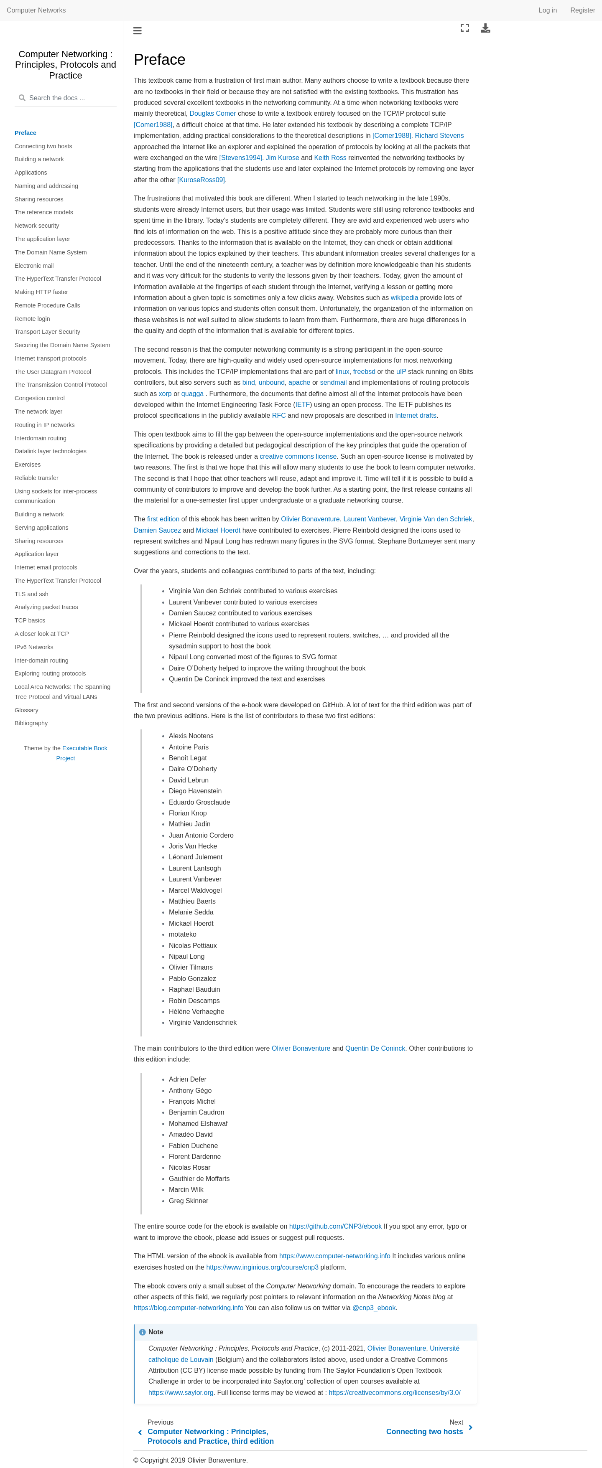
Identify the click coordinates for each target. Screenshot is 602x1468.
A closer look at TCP (42, 633)
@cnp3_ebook (373, 1307)
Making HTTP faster (41, 292)
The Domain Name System (51, 252)
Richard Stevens (439, 135)
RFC (279, 415)
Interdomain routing (40, 438)
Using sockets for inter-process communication (56, 496)
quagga (192, 393)
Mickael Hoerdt (218, 530)
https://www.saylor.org (181, 1392)
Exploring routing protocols (50, 673)
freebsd (364, 371)
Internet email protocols (46, 567)
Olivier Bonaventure (310, 519)
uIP (401, 371)
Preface (25, 133)
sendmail (333, 382)
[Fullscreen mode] (465, 28)
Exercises (28, 464)
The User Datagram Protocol (53, 371)
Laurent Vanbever (370, 519)
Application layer (37, 554)
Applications (31, 172)
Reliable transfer (37, 478)
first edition (163, 519)
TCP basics (30, 620)
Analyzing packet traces (46, 607)
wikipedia (404, 297)
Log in (548, 10)
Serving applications (42, 527)
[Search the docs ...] (66, 99)
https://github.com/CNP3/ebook (335, 1226)
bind (248, 382)
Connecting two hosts (43, 146)
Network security (37, 225)
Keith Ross (330, 157)
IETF (303, 404)
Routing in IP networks (45, 425)
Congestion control (40, 398)
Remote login (32, 318)
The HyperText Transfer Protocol (58, 278)
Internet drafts (415, 415)
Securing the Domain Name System (62, 345)
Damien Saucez (157, 530)
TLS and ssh (31, 594)
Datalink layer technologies (51, 451)
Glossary (26, 710)
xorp (165, 393)
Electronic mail (34, 265)
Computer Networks (36, 10)
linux (342, 371)
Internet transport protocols (51, 358)
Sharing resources (39, 199)
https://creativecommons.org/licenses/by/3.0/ (395, 1392)
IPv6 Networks (34, 647)
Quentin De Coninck (375, 1048)
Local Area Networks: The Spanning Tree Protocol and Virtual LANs (62, 691)
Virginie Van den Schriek (436, 519)
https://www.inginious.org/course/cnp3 (262, 1267)
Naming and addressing (46, 186)
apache (299, 382)
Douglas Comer (212, 113)
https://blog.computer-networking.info (188, 1307)
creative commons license (298, 456)
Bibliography (31, 723)
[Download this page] (485, 28)
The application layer (42, 239)
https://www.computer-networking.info (334, 1256)
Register (582, 10)
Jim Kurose (282, 157)
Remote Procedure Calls (47, 305)
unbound (272, 382)
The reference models (44, 212)
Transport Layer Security (47, 331)
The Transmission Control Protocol (61, 384)
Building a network (39, 159)
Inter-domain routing (42, 660)
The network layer (38, 411)
